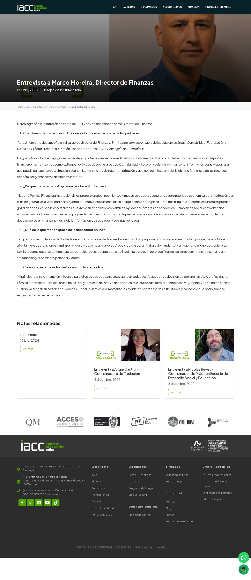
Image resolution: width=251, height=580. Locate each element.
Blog (168, 508)
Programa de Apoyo (141, 488)
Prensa (170, 515)
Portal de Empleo (102, 515)
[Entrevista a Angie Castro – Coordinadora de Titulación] (125, 346)
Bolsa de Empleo (176, 482)
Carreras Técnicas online (217, 475)
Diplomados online (140, 515)
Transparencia (100, 495)
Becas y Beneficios (140, 475)
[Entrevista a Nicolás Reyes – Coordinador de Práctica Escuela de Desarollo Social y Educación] (199, 346)
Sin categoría (39, 107)
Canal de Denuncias (103, 508)
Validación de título (177, 475)
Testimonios (99, 501)
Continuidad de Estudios (217, 493)
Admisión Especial (213, 499)
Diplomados (149, 6)
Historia (96, 482)
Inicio (95, 475)
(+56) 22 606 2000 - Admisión (41, 494)
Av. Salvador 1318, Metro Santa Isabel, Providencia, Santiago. (53, 468)
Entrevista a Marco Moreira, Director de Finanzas (71, 107)
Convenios (135, 482)
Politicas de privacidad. (151, 547)
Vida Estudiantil (138, 495)
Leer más (27, 349)
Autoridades (99, 488)
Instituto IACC (24, 107)
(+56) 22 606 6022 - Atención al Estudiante (49, 491)
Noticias (170, 502)
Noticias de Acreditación (180, 521)
